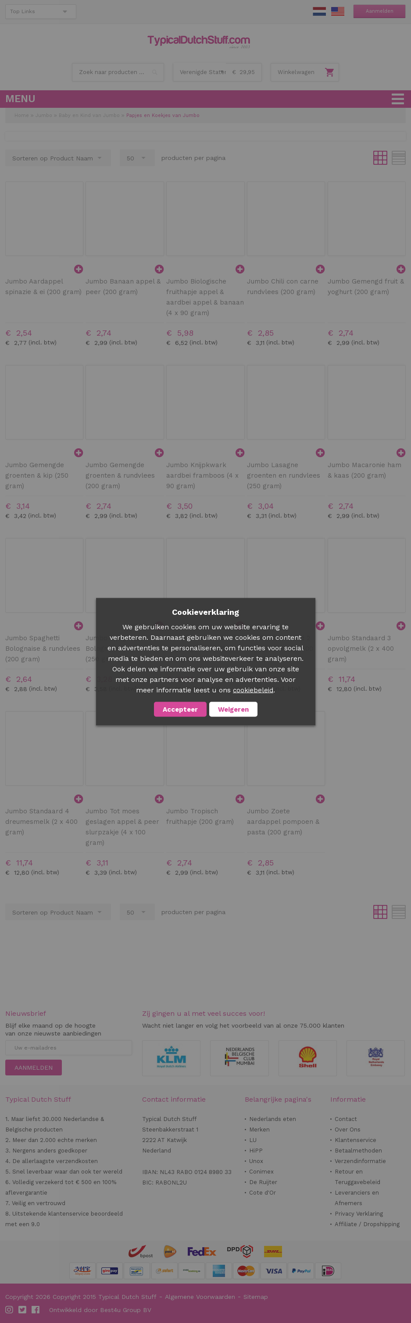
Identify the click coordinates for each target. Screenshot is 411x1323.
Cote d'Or (262, 1192)
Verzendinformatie (360, 1161)
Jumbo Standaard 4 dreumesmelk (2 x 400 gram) (41, 821)
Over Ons (348, 1129)
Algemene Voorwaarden (200, 1296)
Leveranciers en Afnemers (357, 1197)
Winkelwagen (296, 72)
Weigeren (233, 709)
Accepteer (180, 709)
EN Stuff (337, 11)
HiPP (256, 1150)
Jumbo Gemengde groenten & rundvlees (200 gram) (120, 475)
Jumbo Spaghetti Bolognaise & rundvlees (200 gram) (42, 648)
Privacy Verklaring (359, 1213)
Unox (256, 1161)
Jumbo (44, 115)
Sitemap (255, 1296)
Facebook (36, 1309)
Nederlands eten (272, 1119)
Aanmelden (379, 11)
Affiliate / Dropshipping (367, 1224)
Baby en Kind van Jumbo (89, 115)
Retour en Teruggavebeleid (357, 1176)
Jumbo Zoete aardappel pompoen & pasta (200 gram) (283, 821)
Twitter (22, 1309)
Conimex (261, 1171)
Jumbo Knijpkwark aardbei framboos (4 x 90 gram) (202, 475)
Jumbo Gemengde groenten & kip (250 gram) (36, 475)
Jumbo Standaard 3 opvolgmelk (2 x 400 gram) (361, 648)
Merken (259, 1129)
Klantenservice (355, 1140)
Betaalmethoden (358, 1150)
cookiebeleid (253, 690)
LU (253, 1140)
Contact (346, 1119)
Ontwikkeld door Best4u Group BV (100, 1309)
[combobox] (118, 72)
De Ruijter (263, 1182)
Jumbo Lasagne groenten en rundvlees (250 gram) (283, 475)
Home (21, 115)
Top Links (22, 11)
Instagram (9, 1309)
